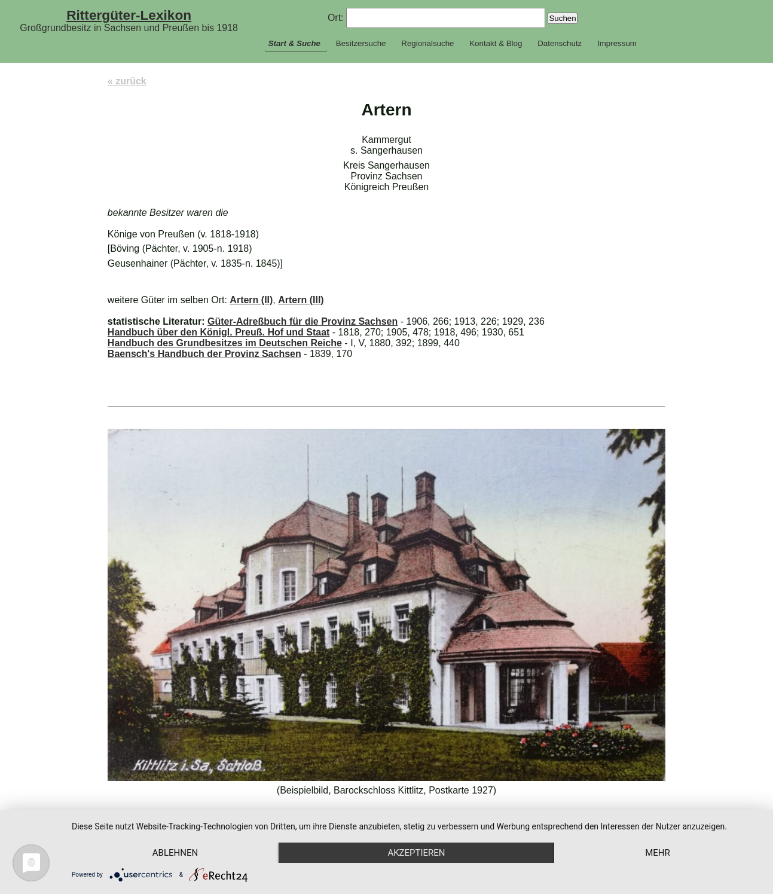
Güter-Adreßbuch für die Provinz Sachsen (302, 321)
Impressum (617, 43)
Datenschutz (559, 43)
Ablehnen (175, 852)
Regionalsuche (427, 43)
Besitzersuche (361, 43)
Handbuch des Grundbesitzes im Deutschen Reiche (225, 343)
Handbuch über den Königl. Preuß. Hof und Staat (219, 332)
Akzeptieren (416, 852)
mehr (657, 852)
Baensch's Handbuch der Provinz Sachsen (204, 354)
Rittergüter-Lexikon (128, 15)
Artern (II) (251, 300)
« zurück (127, 81)
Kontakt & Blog (495, 43)
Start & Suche (294, 43)
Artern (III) (300, 300)
